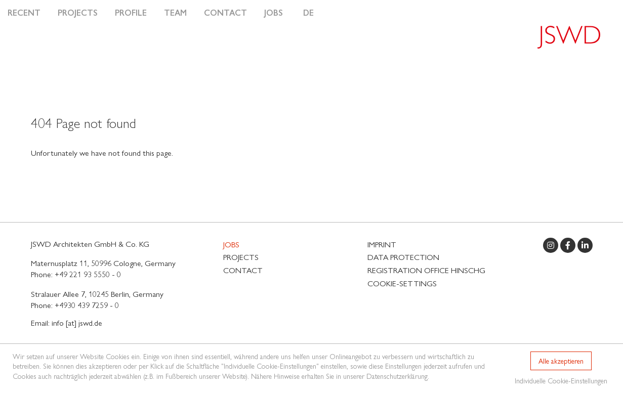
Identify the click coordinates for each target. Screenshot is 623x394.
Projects (78, 12)
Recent (24, 12)
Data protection (403, 256)
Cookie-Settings (402, 283)
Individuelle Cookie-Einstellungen (561, 380)
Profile (131, 12)
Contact (225, 12)
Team (175, 12)
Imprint (381, 244)
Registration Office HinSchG (426, 270)
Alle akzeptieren (561, 361)
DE (308, 12)
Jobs (273, 12)
